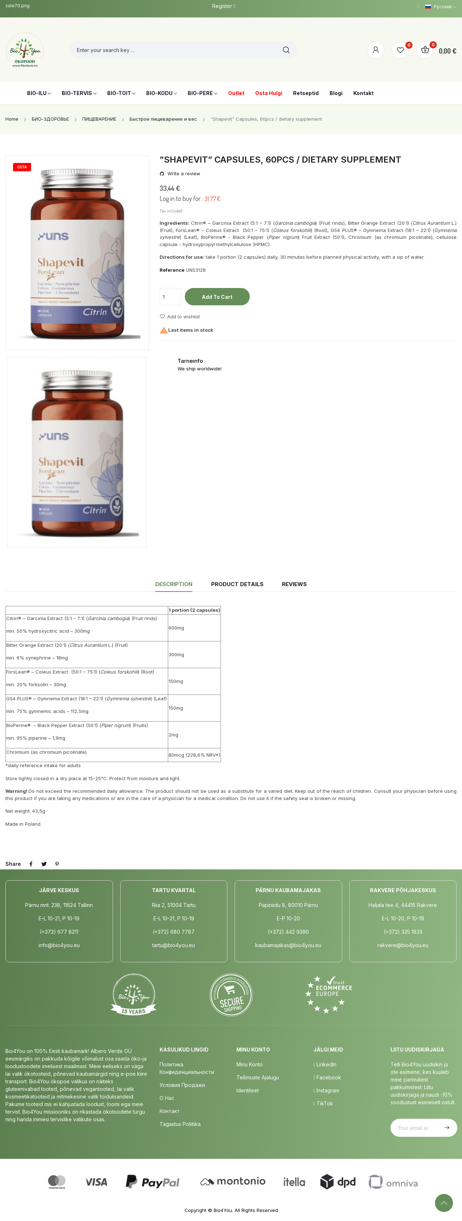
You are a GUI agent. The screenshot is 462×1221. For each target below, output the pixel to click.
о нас (167, 1098)
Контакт (170, 1111)
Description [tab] (173, 584)
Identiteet (247, 1090)
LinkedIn (324, 1064)
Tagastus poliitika (180, 1124)
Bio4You (223, 1210)
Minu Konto (249, 1064)
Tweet (44, 864)
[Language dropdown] (441, 7)
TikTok (323, 1103)
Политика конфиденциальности (187, 1068)
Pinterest (57, 864)
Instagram (326, 1090)
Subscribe (446, 1128)
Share (31, 864)
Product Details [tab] (237, 584)
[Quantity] (170, 296)
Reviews (294, 584)
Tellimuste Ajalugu (257, 1077)
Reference (172, 270)
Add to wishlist (180, 316)
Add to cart (217, 297)
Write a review (183, 173)
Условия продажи (182, 1085)
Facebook (327, 1077)
